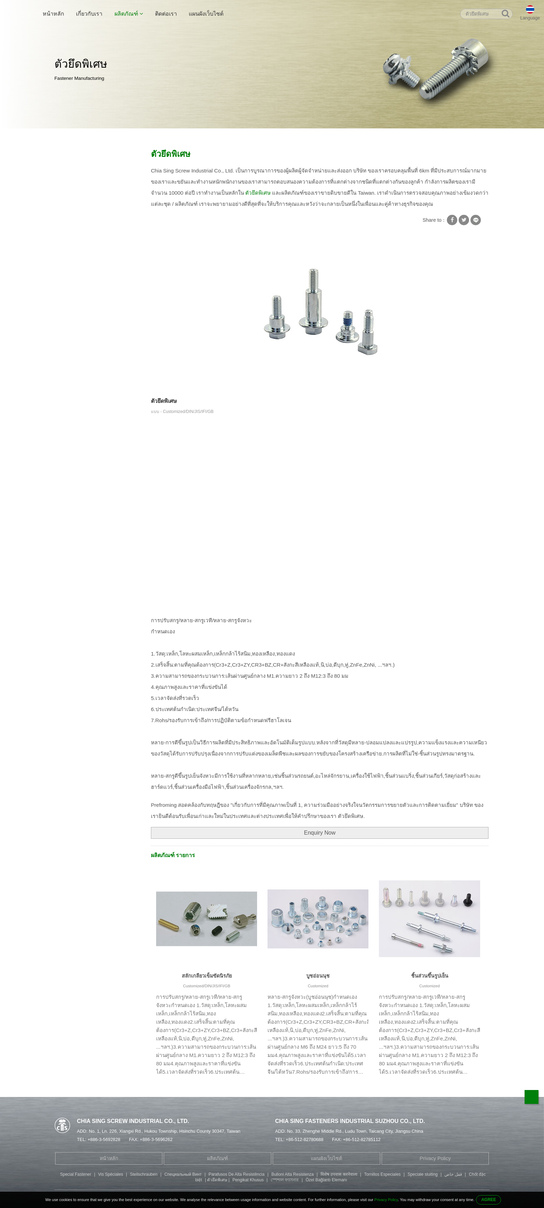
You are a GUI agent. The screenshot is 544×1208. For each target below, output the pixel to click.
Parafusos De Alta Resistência (236, 1174)
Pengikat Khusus (248, 1179)
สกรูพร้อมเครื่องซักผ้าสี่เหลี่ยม (91, 170)
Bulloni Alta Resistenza (292, 1174)
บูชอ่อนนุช (318, 976)
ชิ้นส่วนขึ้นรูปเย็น (429, 976)
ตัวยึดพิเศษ (160, 135)
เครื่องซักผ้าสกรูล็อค (81, 184)
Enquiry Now (319, 833)
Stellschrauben (143, 1174)
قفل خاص (453, 1174)
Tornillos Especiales (382, 1174)
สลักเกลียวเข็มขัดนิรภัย (207, 976)
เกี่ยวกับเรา (89, 14)
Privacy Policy (435, 1158)
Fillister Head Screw (81, 265)
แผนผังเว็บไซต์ (206, 14)
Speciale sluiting (423, 1174)
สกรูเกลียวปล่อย (76, 197)
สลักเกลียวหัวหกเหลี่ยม (83, 251)
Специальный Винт (183, 1174)
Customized (318, 986)
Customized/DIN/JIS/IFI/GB (206, 986)
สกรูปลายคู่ (71, 238)
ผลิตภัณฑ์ (128, 14)
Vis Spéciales (110, 1174)
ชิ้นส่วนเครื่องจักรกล (81, 306)
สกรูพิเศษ (131, 135)
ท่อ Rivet (68, 224)
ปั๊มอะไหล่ (69, 292)
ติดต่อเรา (166, 14)
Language (530, 17)
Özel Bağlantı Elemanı (326, 1179)
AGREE (488, 1199)
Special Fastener (75, 1174)
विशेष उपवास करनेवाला (339, 1174)
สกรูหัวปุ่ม (69, 278)
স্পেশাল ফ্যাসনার (285, 1179)
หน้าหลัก (53, 14)
